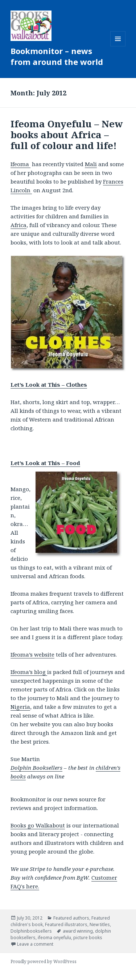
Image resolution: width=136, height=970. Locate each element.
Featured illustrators (66, 924)
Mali (91, 164)
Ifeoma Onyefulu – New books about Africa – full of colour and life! (67, 134)
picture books (87, 937)
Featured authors (71, 918)
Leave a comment (35, 944)
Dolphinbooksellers (31, 931)
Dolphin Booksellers (36, 767)
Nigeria (20, 706)
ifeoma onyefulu (54, 937)
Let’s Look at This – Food (45, 462)
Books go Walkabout (38, 825)
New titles (100, 924)
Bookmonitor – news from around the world (57, 56)
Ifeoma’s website (32, 654)
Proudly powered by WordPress (44, 961)
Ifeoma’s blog (29, 671)
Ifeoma (20, 164)
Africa (18, 225)
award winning (78, 931)
